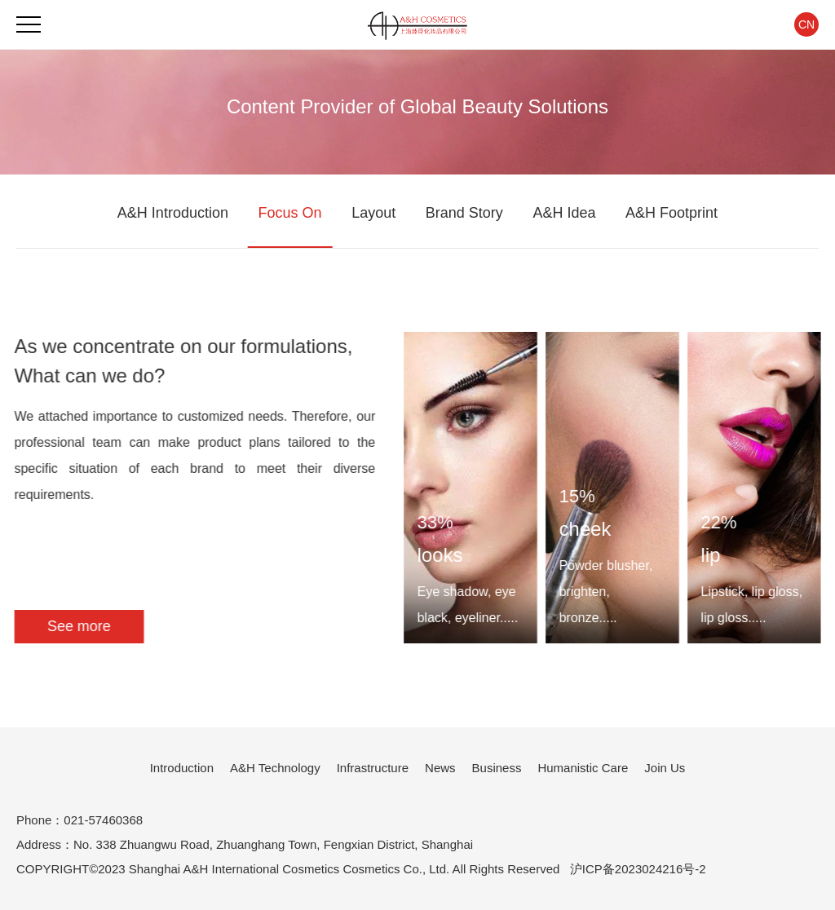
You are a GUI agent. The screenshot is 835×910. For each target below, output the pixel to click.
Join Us (664, 768)
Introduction (182, 768)
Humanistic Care (582, 768)
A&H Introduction (172, 213)
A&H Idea (563, 213)
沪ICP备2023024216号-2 (638, 869)
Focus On (290, 213)
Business (497, 768)
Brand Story (464, 213)
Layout (373, 213)
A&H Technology (275, 768)
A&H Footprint (671, 213)
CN (806, 24)
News (440, 768)
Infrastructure (373, 768)
